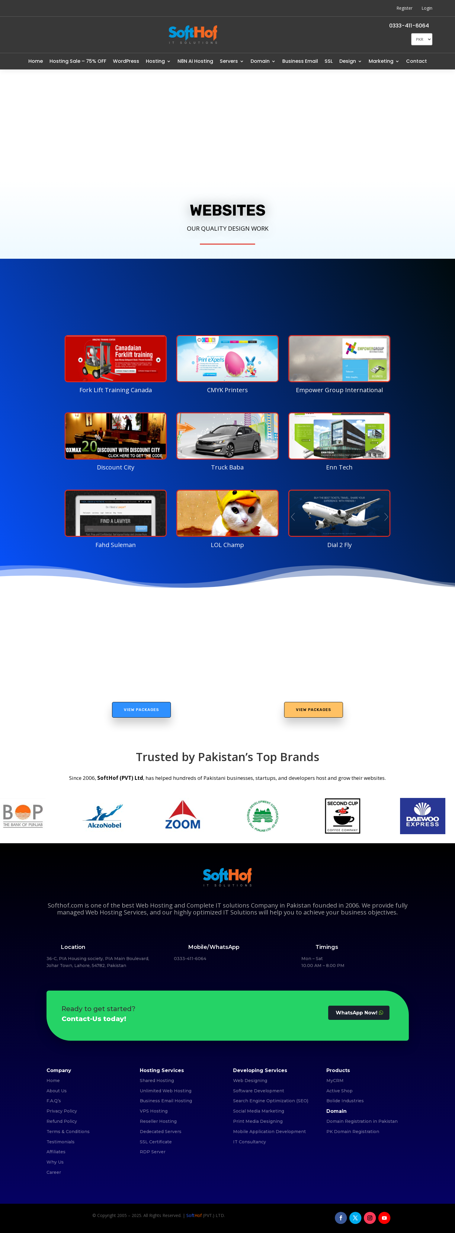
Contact (416, 61)
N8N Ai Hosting (195, 61)
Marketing (381, 61)
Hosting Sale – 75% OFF (78, 61)
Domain (260, 61)
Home (35, 61)
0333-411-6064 (409, 25)
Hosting (155, 61)
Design (347, 61)
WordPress (126, 61)
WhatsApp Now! (356, 1013)
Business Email (300, 61)
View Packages (141, 709)
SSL (329, 61)
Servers (229, 61)
